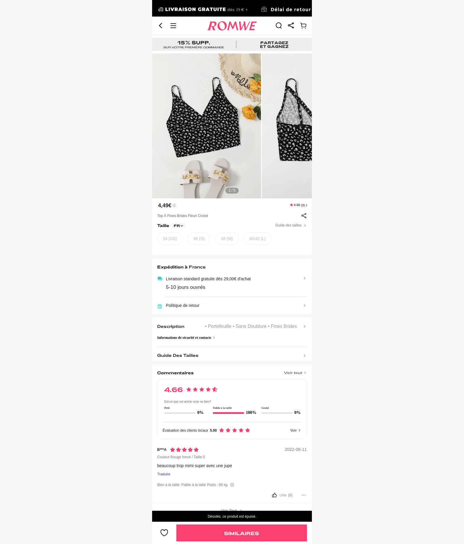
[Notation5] (184, 449)
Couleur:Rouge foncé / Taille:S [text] (181, 457)
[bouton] (232, 495)
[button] (160, 25)
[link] (232, 8)
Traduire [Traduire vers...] (163, 474)
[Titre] (232, 371)
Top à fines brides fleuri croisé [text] (182, 216)
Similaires (241, 533)
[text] (232, 126)
